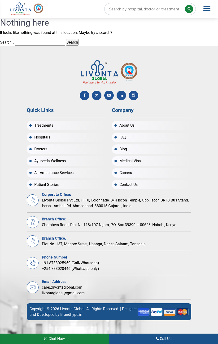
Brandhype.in (71, 314)
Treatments (43, 125)
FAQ (122, 137)
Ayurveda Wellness (50, 161)
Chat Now (54, 338)
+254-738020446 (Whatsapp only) (70, 268)
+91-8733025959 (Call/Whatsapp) (70, 263)
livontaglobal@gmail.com (63, 293)
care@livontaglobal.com (62, 287)
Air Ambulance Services (54, 172)
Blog (123, 149)
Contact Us (128, 184)
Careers (125, 172)
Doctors (40, 149)
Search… (7, 42)
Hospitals (42, 137)
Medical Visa (130, 161)
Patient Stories (46, 184)
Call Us (163, 338)
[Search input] (150, 9)
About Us (127, 125)
